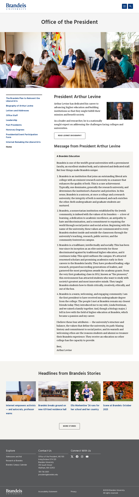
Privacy (73, 491)
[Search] (130, 6)
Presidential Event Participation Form (22, 136)
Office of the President (69, 22)
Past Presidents (14, 125)
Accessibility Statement (47, 491)
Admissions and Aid (14, 456)
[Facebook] (77, 456)
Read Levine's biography (69, 135)
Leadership (11, 120)
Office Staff (12, 115)
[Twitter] (72, 456)
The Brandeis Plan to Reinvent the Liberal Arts (23, 100)
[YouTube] (87, 456)
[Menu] (124, 6)
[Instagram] (82, 456)
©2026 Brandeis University (113, 490)
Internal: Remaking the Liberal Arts (23, 142)
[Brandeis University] (16, 6)
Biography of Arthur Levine (19, 106)
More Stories (69, 426)
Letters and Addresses (17, 110)
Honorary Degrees (15, 130)
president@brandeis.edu (48, 474)
